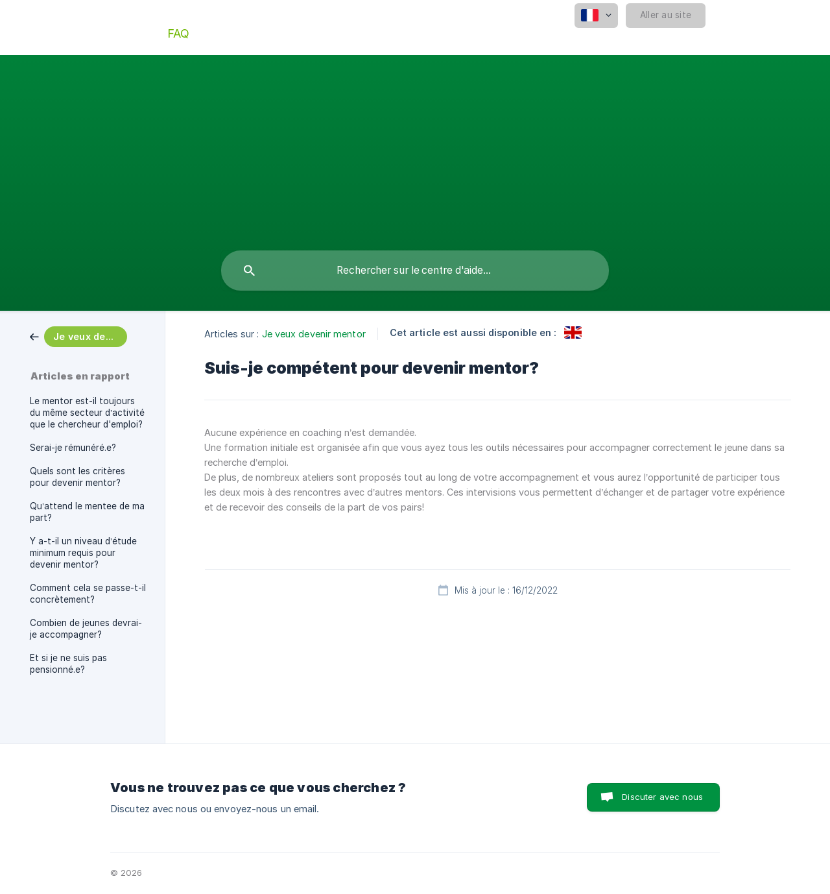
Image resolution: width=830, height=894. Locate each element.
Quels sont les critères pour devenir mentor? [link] (77, 477)
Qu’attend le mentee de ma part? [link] (87, 512)
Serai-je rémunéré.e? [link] (73, 447)
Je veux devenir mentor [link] (314, 333)
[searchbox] (415, 270)
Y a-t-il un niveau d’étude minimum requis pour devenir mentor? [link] (83, 553)
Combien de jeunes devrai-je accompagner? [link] (86, 629)
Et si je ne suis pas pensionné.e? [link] (68, 664)
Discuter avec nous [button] (662, 796)
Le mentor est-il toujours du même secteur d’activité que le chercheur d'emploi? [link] (87, 412)
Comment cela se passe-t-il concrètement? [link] (88, 594)
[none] (596, 15)
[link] (78, 336)
